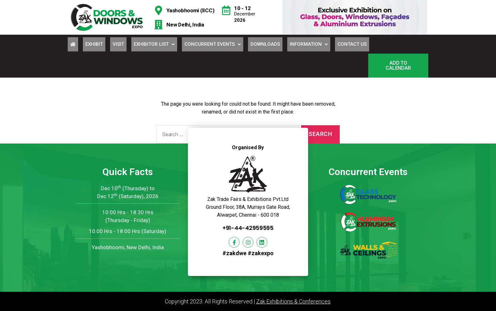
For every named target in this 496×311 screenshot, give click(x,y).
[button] (398, 66)
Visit (118, 44)
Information (309, 44)
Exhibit (94, 44)
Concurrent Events (212, 44)
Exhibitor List (154, 44)
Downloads (265, 44)
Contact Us (352, 44)
